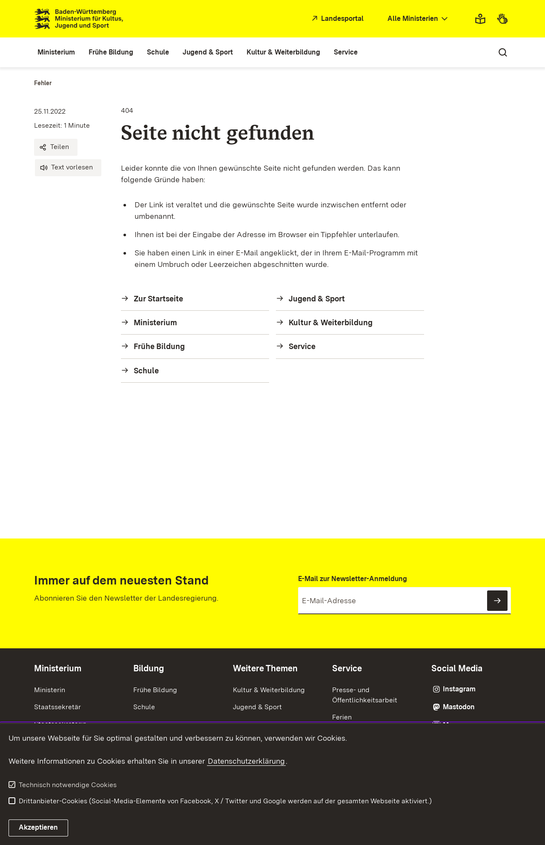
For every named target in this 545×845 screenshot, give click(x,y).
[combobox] (418, 19)
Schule (144, 707)
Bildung (148, 668)
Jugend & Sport (257, 707)
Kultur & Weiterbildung (269, 690)
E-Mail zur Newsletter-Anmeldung (352, 579)
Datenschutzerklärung (246, 760)
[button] (55, 147)
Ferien (342, 717)
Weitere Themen (265, 668)
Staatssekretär (57, 707)
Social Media (456, 668)
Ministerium (57, 668)
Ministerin (49, 690)
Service (347, 668)
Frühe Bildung (155, 690)
